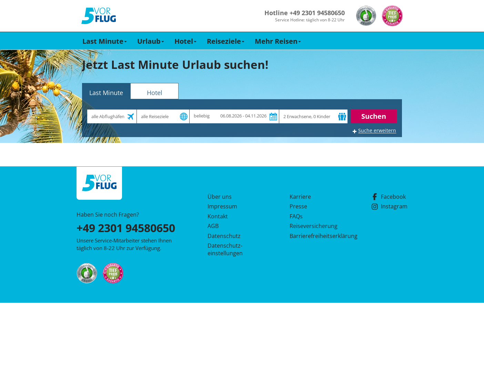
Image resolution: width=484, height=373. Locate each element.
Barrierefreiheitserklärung (315, 236)
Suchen (373, 116)
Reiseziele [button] (225, 41)
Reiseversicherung (313, 226)
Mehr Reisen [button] (278, 41)
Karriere (300, 196)
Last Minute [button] (104, 41)
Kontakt (218, 216)
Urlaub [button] (150, 41)
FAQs (296, 216)
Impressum (222, 206)
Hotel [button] (185, 41)
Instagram (389, 206)
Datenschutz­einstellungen (225, 249)
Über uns (220, 196)
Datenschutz (224, 236)
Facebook (388, 196)
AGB (213, 226)
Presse (298, 206)
